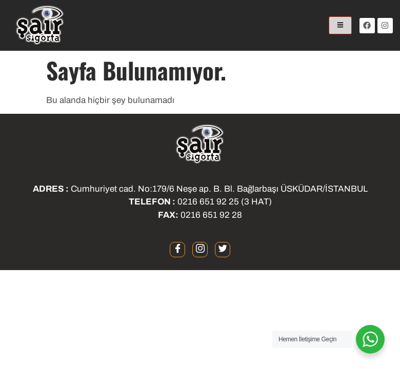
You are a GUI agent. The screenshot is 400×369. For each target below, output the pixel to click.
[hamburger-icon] (340, 25)
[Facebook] (177, 249)
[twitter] (222, 249)
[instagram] (200, 249)
